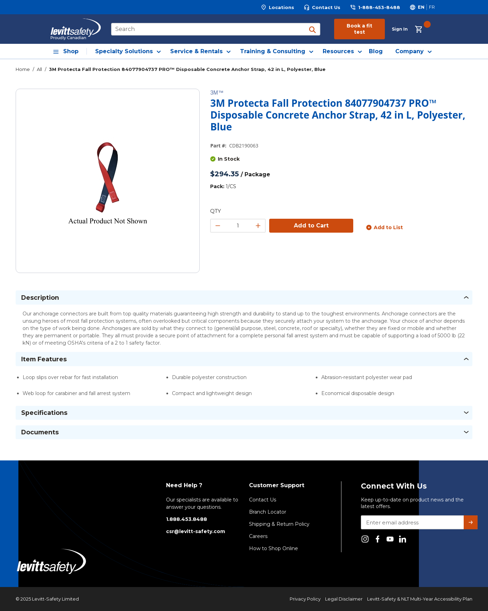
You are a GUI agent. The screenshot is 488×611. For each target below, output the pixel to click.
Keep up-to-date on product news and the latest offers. (412, 503)
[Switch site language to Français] (432, 7)
